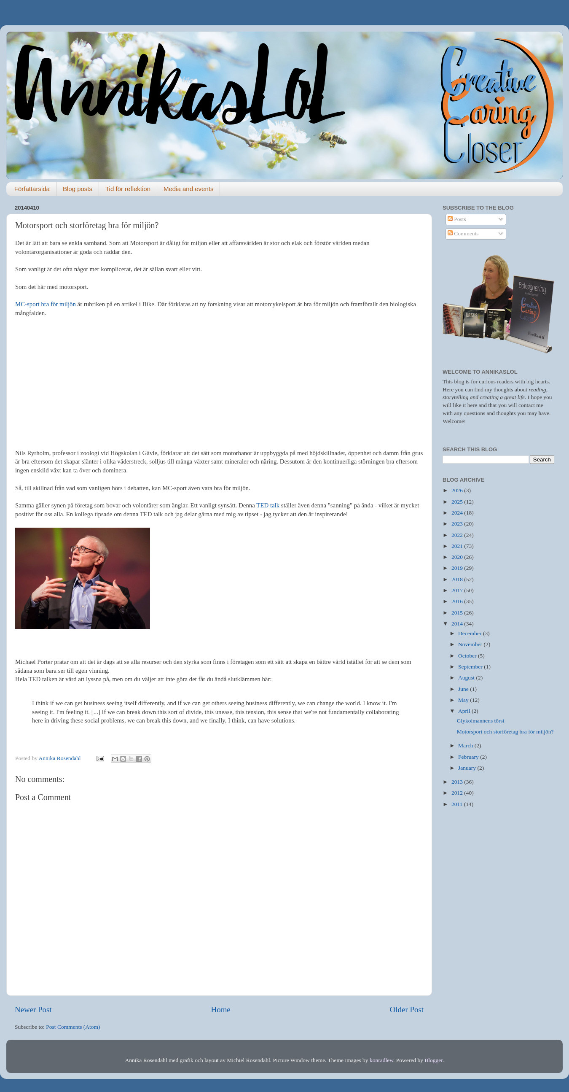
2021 (457, 546)
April (465, 711)
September (471, 666)
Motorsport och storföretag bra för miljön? (505, 731)
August (467, 677)
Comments (463, 233)
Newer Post (33, 1009)
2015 (457, 612)
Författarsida (32, 188)
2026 (457, 490)
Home (221, 1009)
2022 (457, 535)
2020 (457, 557)
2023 (457, 523)
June (464, 689)
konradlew (381, 1060)
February (469, 757)
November (470, 644)
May (464, 700)
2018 (457, 579)
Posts (457, 219)
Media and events (188, 188)
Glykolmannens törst (481, 720)
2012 (457, 793)
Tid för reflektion (127, 188)
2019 (457, 568)
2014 (457, 623)
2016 (457, 601)
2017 (457, 590)
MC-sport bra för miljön (45, 304)
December (470, 633)
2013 (457, 782)
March (466, 745)
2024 (457, 513)
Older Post (407, 1009)
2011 (457, 804)
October (468, 656)
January (467, 768)
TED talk (267, 505)
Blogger (433, 1060)
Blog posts (77, 188)
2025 (457, 502)
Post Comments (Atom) (73, 1027)
